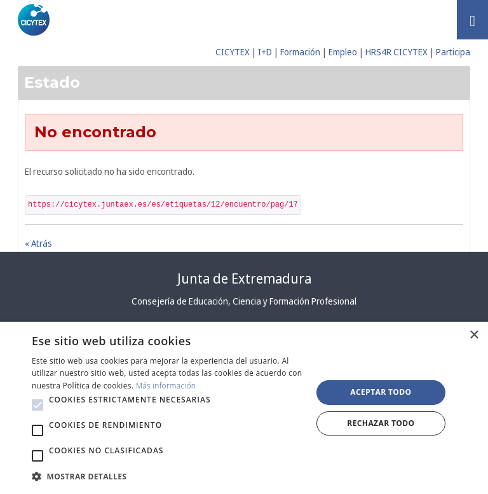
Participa (453, 52)
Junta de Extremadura (244, 278)
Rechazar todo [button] (380, 423)
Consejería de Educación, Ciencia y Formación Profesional (244, 301)
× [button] (473, 335)
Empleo (343, 52)
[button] (37, 405)
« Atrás (38, 243)
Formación (300, 52)
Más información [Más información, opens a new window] (166, 385)
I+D (265, 52)
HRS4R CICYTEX (396, 52)
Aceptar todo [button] (380, 392)
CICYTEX (232, 52)
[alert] (244, 408)
